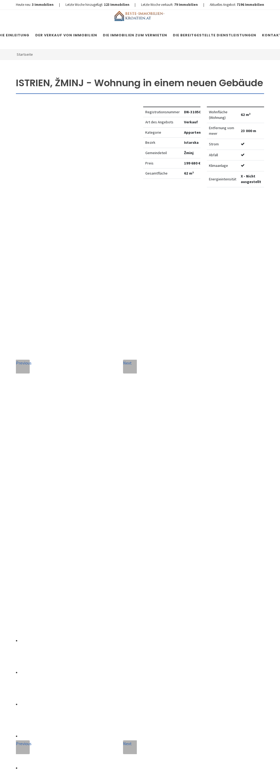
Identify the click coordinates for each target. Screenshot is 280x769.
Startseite (25, 54)
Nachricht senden (129, 662)
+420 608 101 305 (48, 569)
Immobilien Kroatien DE (110, 759)
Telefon (92, 534)
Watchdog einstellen (215, 207)
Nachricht (95, 558)
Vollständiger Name (99, 507)
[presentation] (129, 641)
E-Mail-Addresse (153, 506)
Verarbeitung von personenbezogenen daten (122, 619)
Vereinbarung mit (122, 619)
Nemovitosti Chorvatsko (152, 759)
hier (244, 606)
